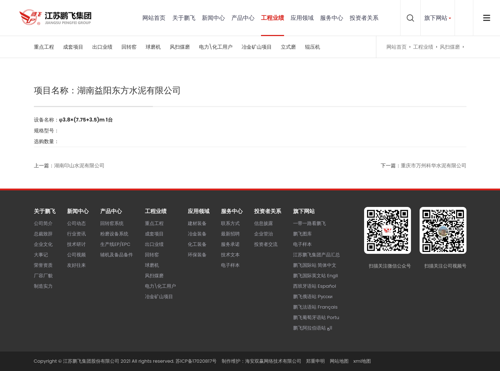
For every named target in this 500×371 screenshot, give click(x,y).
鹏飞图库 (302, 233)
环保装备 (197, 254)
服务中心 (331, 18)
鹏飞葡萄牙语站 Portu (316, 317)
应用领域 (302, 18)
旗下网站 (435, 18)
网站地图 (339, 361)
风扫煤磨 (180, 46)
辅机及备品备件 (116, 254)
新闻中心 (213, 18)
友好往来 (76, 265)
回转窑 (129, 46)
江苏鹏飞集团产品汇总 (316, 254)
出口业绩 (102, 46)
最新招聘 (230, 233)
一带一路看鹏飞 (309, 223)
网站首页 (153, 18)
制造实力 (43, 286)
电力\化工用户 (216, 46)
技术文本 (230, 254)
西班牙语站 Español (314, 286)
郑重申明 (315, 361)
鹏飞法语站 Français (315, 307)
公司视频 (76, 254)
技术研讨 (76, 244)
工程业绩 (272, 18)
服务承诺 (230, 244)
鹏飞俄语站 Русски (312, 296)
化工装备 (197, 244)
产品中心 (243, 18)
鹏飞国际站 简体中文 (314, 265)
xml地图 (362, 361)
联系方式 (230, 223)
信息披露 (263, 223)
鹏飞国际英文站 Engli (315, 275)
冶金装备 (197, 233)
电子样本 (230, 265)
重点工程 (44, 46)
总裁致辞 (43, 233)
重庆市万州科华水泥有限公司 (433, 165)
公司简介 (43, 223)
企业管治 (263, 233)
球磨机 (153, 46)
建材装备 (197, 223)
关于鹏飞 (183, 18)
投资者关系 (364, 18)
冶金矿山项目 (257, 46)
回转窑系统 (112, 223)
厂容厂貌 (43, 275)
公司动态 (76, 223)
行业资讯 (76, 233)
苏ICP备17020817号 (196, 361)
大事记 (41, 254)
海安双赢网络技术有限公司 (273, 361)
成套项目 (73, 46)
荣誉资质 (43, 265)
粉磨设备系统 (114, 233)
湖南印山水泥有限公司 (79, 165)
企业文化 (43, 244)
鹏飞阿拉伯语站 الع (312, 327)
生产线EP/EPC (115, 244)
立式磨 (288, 46)
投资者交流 (266, 244)
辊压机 (312, 46)
